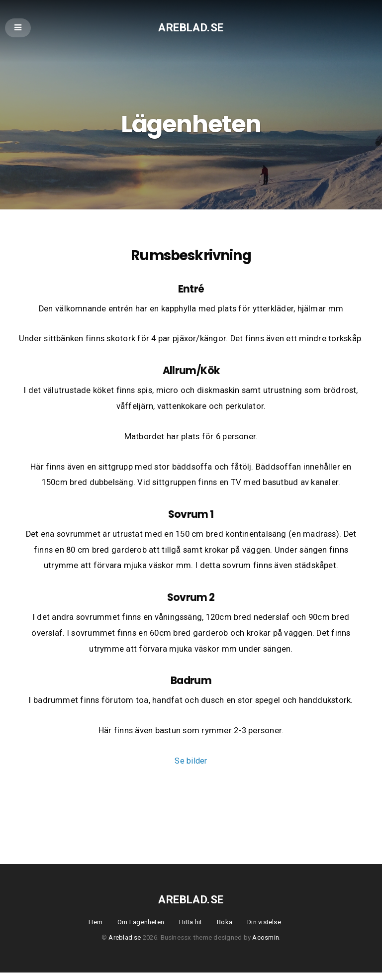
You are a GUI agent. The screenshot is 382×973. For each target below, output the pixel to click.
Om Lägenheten (139, 922)
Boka (225, 922)
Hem (94, 922)
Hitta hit (190, 922)
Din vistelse (265, 922)
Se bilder (190, 762)
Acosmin (265, 938)
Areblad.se (191, 27)
